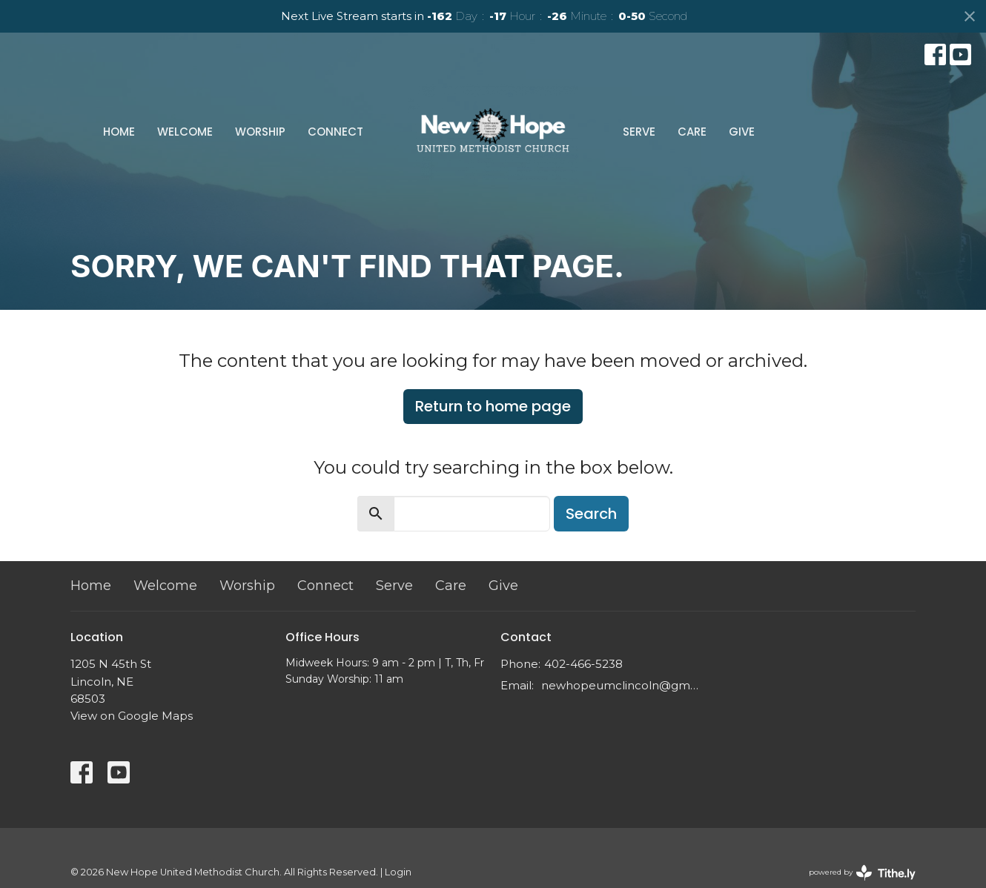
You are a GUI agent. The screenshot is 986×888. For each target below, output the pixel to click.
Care (692, 131)
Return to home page (493, 406)
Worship (260, 131)
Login (398, 872)
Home (119, 131)
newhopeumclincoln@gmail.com (621, 685)
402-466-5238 (583, 664)
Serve (639, 131)
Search (591, 513)
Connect (335, 131)
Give (742, 131)
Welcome (185, 131)
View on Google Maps (131, 716)
